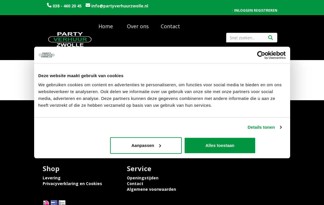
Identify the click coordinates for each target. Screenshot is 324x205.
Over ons (138, 28)
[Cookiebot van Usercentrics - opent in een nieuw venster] (261, 55)
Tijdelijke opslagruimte (128, 161)
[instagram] (276, 179)
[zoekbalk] (251, 40)
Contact (170, 28)
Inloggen (243, 4)
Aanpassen (161, 145)
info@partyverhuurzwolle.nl (75, 11)
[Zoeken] (270, 39)
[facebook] (266, 179)
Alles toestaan (244, 145)
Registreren (265, 4)
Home (105, 28)
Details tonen (261, 127)
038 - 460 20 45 (67, 6)
